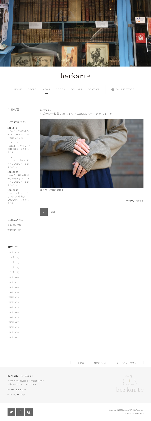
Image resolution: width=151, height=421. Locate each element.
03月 (12, 262)
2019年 (11, 307)
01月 (12, 272)
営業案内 (12, 230)
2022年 (11, 292)
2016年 (11, 322)
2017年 (11, 317)
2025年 (11, 277)
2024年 (11, 282)
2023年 (11, 287)
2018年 (11, 312)
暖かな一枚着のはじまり (53, 190)
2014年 (11, 332)
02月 (12, 267)
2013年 (11, 337)
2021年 (11, 297)
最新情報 (139, 201)
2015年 (11, 327)
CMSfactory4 (138, 413)
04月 (12, 257)
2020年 (11, 302)
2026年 (11, 252)
